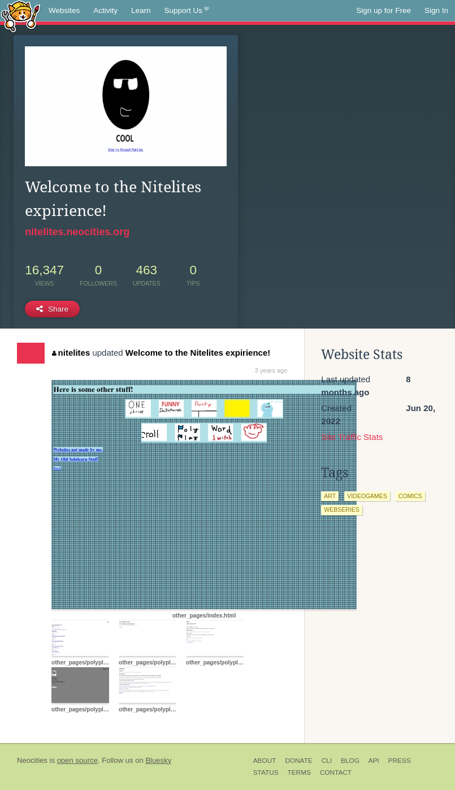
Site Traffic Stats (352, 437)
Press (399, 761)
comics (410, 496)
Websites (64, 10)
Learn (141, 10)
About (264, 761)
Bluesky (158, 760)
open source (77, 760)
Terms (299, 772)
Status (266, 772)
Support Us (186, 10)
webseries (341, 509)
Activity (105, 10)
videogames (367, 496)
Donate (298, 761)
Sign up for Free (383, 10)
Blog (350, 761)
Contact (336, 772)
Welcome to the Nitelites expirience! (197, 352)
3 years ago (271, 370)
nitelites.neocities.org (77, 232)
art (330, 496)
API (374, 761)
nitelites (71, 352)
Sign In (436, 10)
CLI (327, 761)
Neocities (32, 760)
